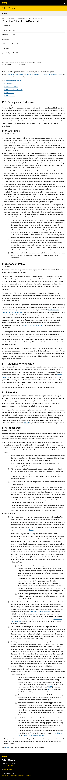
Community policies (14, 74)
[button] (63, 3)
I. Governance (6, 26)
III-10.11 (50, 689)
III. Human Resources (8, 35)
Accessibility (28, 775)
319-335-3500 (7, 766)
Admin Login (7, 769)
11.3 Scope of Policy (11, 87)
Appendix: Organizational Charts (11, 53)
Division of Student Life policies (51, 74)
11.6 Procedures (9, 96)
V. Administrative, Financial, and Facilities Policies (16, 44)
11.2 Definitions (9, 84)
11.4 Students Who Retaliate (13, 90)
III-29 (48, 684)
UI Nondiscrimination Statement (17, 775)
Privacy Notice (5, 775)
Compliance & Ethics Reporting (40, 611)
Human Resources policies (30, 74)
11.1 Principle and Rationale (13, 81)
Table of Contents (11, 18)
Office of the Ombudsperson (32, 325)
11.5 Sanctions (9, 93)
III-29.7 (50, 687)
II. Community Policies (22, 18)
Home (3, 18)
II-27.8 (31, 530)
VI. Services (5, 48)
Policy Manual (8, 8)
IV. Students (5, 39)
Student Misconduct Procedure (33, 735)
